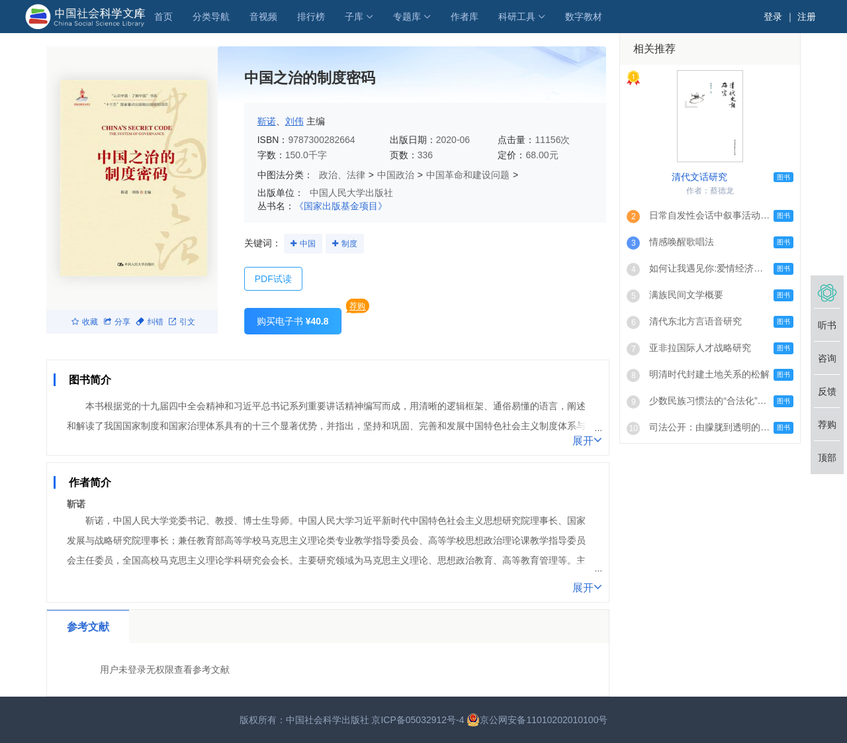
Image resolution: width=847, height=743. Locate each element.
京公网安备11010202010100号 (537, 719)
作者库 (464, 16)
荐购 (357, 306)
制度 (349, 243)
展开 (587, 439)
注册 (806, 16)
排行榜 (311, 16)
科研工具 (516, 16)
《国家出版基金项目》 (340, 206)
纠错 (149, 321)
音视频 (263, 16)
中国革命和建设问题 (468, 175)
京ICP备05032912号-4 (417, 720)
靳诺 (266, 121)
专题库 (407, 16)
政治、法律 (342, 175)
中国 (308, 243)
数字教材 (583, 16)
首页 (163, 16)
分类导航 (211, 16)
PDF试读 (273, 278)
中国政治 (395, 175)
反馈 (827, 391)
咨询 (827, 358)
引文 (182, 321)
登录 (773, 16)
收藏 (84, 321)
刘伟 (294, 121)
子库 (354, 16)
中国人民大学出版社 (351, 192)
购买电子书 (293, 321)
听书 (827, 325)
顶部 (827, 457)
